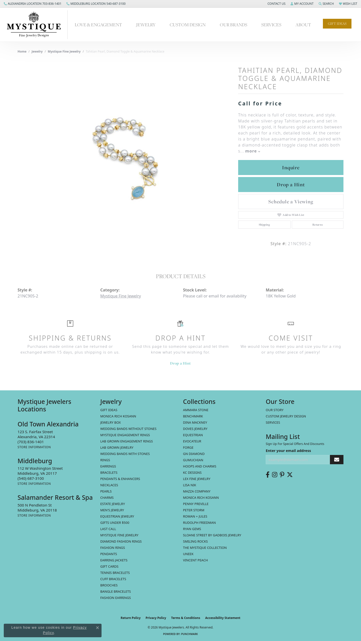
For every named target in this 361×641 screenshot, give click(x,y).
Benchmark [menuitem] (193, 416)
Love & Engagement (98, 25)
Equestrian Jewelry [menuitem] (117, 516)
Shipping (264, 225)
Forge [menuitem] (188, 447)
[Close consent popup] (97, 627)
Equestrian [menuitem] (193, 435)
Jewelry (145, 25)
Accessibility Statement (222, 618)
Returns (317, 225)
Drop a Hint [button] (291, 184)
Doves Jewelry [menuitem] (195, 428)
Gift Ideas (337, 23)
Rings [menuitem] (105, 460)
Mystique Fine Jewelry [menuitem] (119, 535)
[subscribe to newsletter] (336, 459)
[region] (125, 158)
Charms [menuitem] (107, 497)
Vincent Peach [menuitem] (195, 560)
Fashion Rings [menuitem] (112, 547)
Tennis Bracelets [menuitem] (115, 572)
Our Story (275, 410)
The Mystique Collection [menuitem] (205, 547)
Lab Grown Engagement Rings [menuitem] (126, 441)
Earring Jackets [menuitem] (113, 560)
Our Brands (233, 25)
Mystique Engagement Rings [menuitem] (125, 435)
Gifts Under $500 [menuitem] (114, 522)
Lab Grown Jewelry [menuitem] (116, 447)
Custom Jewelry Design (286, 416)
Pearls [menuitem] (106, 491)
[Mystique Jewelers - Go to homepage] (36, 24)
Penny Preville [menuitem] (196, 504)
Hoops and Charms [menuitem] (199, 466)
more (252, 151)
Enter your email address (288, 450)
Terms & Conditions (185, 618)
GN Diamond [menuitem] (194, 453)
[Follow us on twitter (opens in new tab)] (290, 475)
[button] (276, 3)
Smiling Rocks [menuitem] (195, 541)
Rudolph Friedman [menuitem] (199, 522)
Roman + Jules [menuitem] (195, 516)
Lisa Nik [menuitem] (189, 485)
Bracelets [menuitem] (108, 472)
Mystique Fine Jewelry (64, 51)
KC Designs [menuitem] (192, 472)
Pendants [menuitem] (108, 554)
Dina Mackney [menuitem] (195, 422)
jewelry (37, 51)
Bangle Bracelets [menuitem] (115, 591)
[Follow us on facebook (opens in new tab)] (267, 475)
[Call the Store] (31, 441)
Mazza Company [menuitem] (196, 491)
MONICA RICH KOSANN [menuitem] (118, 416)
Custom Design (188, 25)
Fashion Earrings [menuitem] (115, 597)
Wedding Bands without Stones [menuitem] (128, 428)
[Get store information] (34, 447)
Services (271, 25)
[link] (32, 3)
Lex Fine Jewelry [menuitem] (196, 478)
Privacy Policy (156, 618)
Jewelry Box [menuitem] (110, 422)
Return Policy (131, 618)
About (303, 25)
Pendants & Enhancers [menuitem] (120, 478)
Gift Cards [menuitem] (109, 566)
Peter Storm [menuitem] (193, 510)
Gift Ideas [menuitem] (108, 410)
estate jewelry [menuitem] (112, 504)
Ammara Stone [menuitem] (195, 410)
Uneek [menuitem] (188, 554)
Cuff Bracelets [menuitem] (113, 579)
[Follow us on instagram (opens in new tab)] (274, 475)
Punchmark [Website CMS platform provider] (189, 634)
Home (22, 51)
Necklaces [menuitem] (109, 485)
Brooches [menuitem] (109, 585)
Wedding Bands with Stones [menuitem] (125, 453)
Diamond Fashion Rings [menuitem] (121, 541)
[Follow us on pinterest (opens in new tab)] (282, 475)
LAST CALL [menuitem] (108, 529)
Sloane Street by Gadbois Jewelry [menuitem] (212, 535)
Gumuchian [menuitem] (193, 460)
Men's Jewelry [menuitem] (112, 510)
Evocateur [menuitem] (192, 441)
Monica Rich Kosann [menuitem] (201, 497)
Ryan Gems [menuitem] (192, 529)
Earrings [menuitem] (108, 466)
